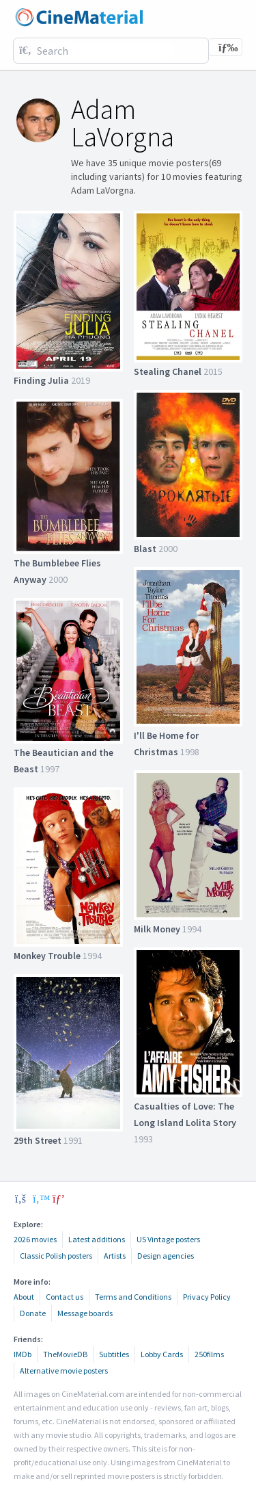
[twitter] (39, 1198)
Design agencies (165, 1255)
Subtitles (114, 1354)
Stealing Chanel (167, 371)
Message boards (85, 1313)
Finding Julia (41, 380)
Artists (115, 1255)
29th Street (37, 1140)
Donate (33, 1313)
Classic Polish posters (56, 1255)
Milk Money (157, 929)
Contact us (64, 1297)
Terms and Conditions (133, 1297)
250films (209, 1354)
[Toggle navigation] (225, 47)
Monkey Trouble (47, 955)
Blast (145, 548)
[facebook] (20, 1198)
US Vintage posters (168, 1239)
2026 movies (35, 1239)
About (24, 1297)
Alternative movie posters (64, 1370)
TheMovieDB (65, 1354)
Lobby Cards (162, 1354)
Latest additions (96, 1239)
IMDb (22, 1354)
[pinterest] (59, 1198)
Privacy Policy (207, 1297)
